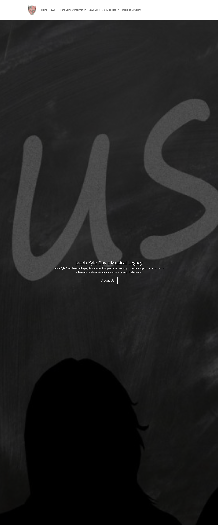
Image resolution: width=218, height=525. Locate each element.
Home (44, 9)
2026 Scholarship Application (104, 9)
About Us (107, 280)
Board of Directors (131, 9)
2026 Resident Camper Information (68, 9)
